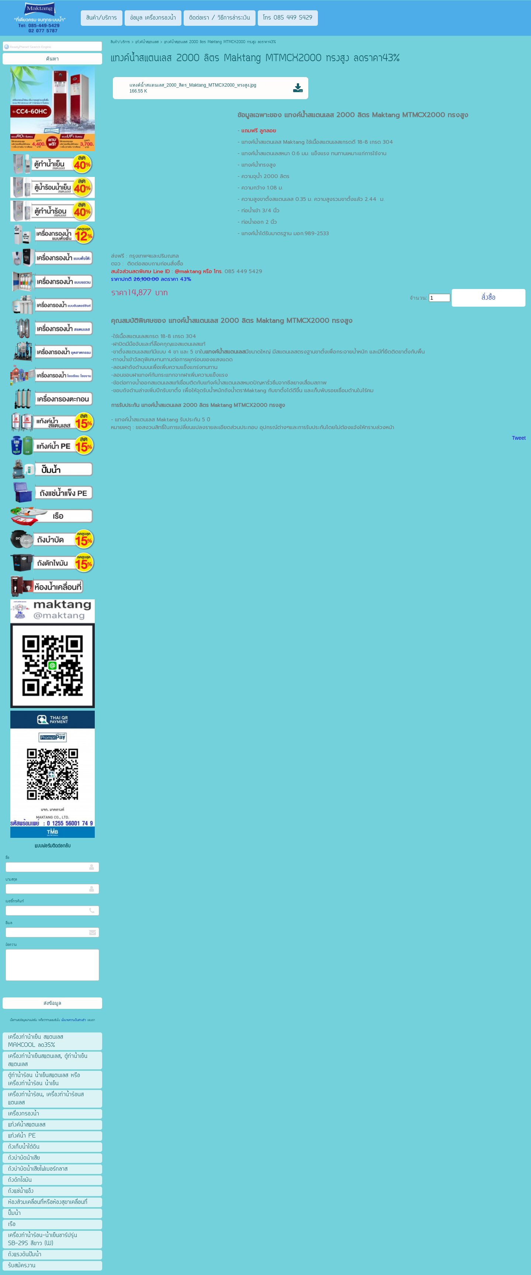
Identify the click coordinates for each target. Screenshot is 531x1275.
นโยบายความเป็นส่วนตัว (73, 1020)
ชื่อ (7, 858)
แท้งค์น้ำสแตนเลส (147, 42)
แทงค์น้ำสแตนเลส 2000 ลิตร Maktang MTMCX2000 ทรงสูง (376, 115)
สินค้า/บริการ (120, 42)
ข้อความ (11, 945)
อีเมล (9, 923)
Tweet (518, 438)
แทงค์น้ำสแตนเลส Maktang (273, 142)
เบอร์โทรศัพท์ (15, 901)
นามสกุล (11, 879)
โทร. (219, 271)
